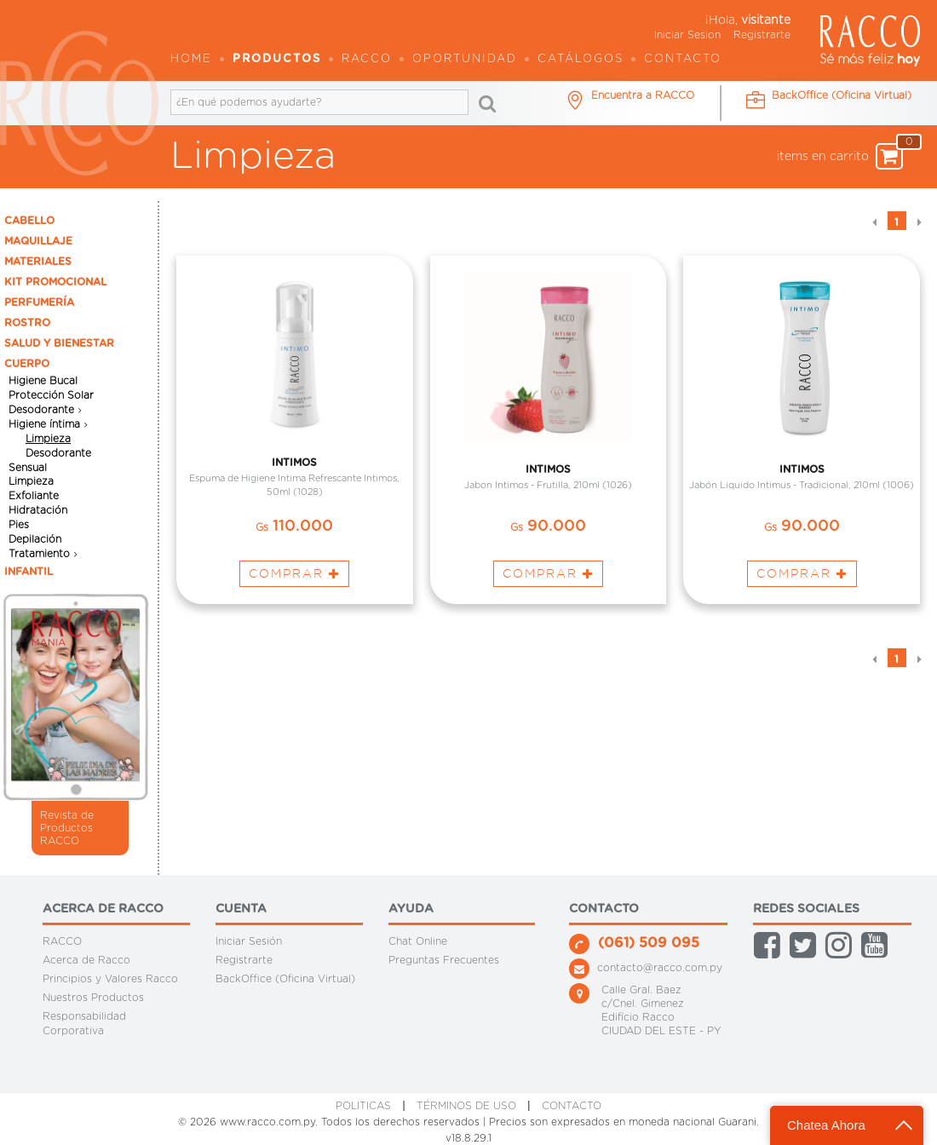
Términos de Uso (466, 1106)
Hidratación (38, 510)
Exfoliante (34, 496)
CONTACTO (571, 1106)
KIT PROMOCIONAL (55, 282)
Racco (367, 59)
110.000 (294, 526)
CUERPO (26, 364)
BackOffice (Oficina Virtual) (285, 979)
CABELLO (29, 221)
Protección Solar (51, 395)
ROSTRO (27, 323)
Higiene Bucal (43, 381)
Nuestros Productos (93, 998)
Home (191, 59)
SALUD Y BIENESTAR (59, 343)
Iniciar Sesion (687, 35)
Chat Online (417, 941)
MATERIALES (38, 261)
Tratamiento (39, 554)
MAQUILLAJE (38, 241)
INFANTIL (28, 572)
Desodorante (41, 410)
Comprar (294, 573)
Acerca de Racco (86, 960)
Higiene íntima (44, 424)
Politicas (363, 1106)
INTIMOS (294, 462)
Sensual (28, 467)
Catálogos (580, 59)
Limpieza (48, 439)
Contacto (682, 59)
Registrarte (761, 35)
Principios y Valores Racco (110, 979)
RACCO (62, 941)
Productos (277, 59)
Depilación (35, 539)
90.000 (548, 526)
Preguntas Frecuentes (443, 960)
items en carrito (840, 156)
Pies (19, 525)
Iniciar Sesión (249, 941)
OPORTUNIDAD (464, 59)
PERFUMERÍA (39, 302)
